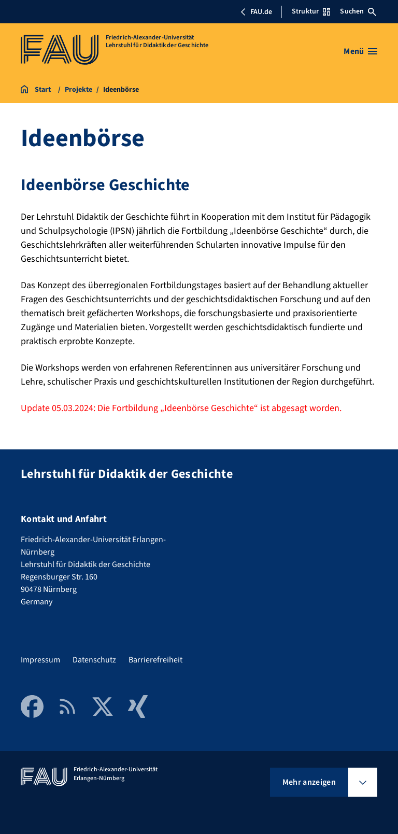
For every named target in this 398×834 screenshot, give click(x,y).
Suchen (358, 11)
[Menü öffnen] (360, 51)
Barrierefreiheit (155, 660)
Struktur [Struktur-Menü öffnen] (311, 11)
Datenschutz (94, 660)
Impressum (40, 660)
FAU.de (256, 12)
